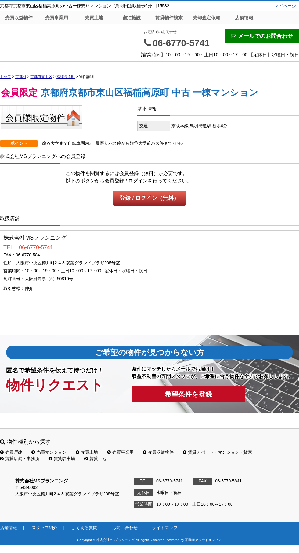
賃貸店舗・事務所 (19, 458)
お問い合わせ (125, 527)
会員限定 (19, 92)
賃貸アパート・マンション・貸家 (217, 452)
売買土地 (94, 17)
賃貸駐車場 (62, 458)
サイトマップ (165, 527)
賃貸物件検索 (169, 17)
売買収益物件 (19, 17)
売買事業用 (56, 17)
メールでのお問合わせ (262, 36)
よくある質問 (84, 527)
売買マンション (49, 452)
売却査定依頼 (206, 17)
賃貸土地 (95, 458)
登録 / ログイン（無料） (149, 198)
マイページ (285, 5)
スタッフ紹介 (44, 527)
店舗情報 (244, 17)
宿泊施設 (131, 17)
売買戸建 (11, 452)
